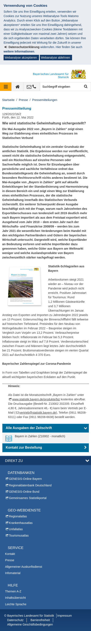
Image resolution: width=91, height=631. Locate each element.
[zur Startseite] (17, 86)
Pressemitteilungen (44, 100)
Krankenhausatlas (21, 523)
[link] (35, 438)
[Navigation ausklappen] (6, 86)
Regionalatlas (18, 516)
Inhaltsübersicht (15, 597)
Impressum (64, 615)
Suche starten (85, 87)
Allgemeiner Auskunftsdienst (23, 566)
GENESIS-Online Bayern (25, 478)
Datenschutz (15, 620)
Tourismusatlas (19, 535)
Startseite (8, 100)
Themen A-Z (13, 591)
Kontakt (10, 554)
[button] (46, 428)
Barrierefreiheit (40, 620)
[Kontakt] (31, 86)
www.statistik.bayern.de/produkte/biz (36, 399)
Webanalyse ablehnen (55, 57)
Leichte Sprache (15, 604)
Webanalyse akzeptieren (21, 57)
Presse (23, 100)
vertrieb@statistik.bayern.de (37, 412)
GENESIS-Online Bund (24, 491)
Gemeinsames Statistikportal (28, 498)
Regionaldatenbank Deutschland (30, 485)
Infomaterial (12, 573)
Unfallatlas (16, 529)
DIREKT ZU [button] (14, 461)
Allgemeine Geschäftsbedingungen (30, 624)
